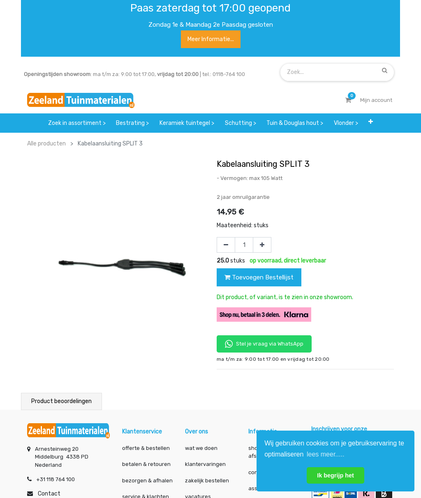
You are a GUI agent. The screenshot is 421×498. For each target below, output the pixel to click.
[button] (370, 123)
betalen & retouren (146, 464)
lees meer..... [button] (326, 454)
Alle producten (46, 143)
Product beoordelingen (61, 401)
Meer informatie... (210, 39)
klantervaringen (205, 464)
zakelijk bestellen (207, 480)
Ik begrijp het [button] (335, 475)
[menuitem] (77, 123)
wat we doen (201, 448)
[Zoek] (384, 70)
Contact (49, 493)
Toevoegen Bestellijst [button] (259, 277)
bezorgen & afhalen (147, 480)
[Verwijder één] (226, 245)
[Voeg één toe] (262, 245)
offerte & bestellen (146, 448)
